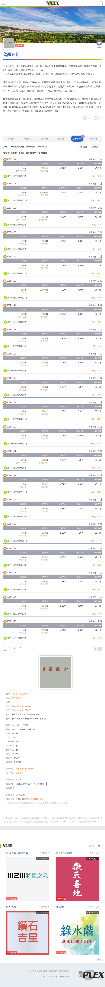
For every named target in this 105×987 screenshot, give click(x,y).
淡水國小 (29, 769)
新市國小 (19, 769)
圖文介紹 (11, 139)
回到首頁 (32, 971)
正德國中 (19, 773)
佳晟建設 (16, 694)
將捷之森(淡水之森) (17, 853)
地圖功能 (44, 139)
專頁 (89, 118)
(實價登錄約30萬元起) (33, 799)
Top (101, 977)
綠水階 (60, 907)
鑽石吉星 (11, 907)
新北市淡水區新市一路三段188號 (30, 784)
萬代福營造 (16, 698)
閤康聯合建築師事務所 (21, 706)
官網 (100, 118)
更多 (99, 960)
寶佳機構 (24, 694)
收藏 (99, 41)
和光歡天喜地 (64, 853)
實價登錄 (78, 138)
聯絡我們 (53, 971)
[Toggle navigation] (4, 3)
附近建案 (93, 139)
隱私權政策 (64, 971)
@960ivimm (93, 821)
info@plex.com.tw (58, 821)
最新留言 (28, 139)
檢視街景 (61, 139)
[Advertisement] (52, 128)
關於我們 (43, 971)
